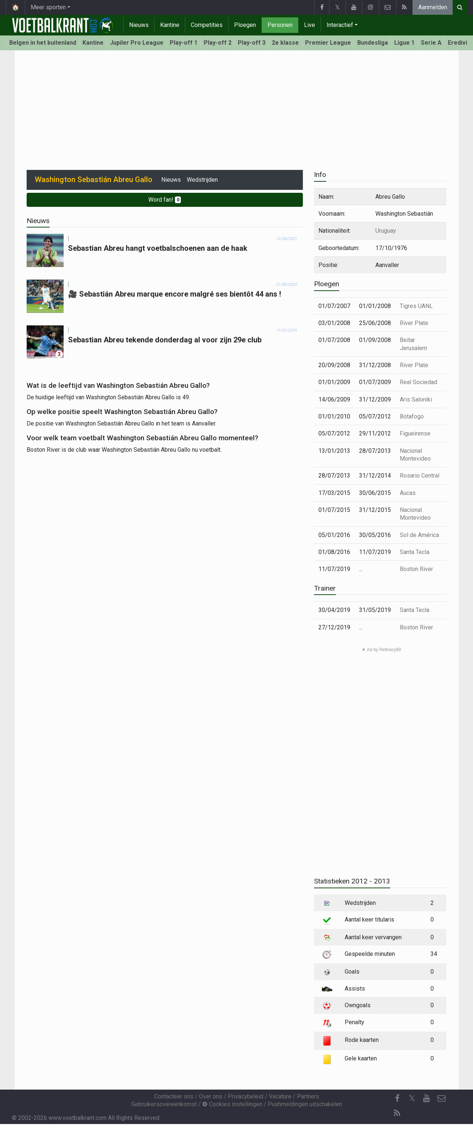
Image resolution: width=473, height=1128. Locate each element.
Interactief (340, 24)
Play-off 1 (183, 42)
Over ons (210, 1096)
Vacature (280, 1096)
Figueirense (415, 433)
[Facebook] (397, 1098)
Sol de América (419, 535)
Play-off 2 (218, 42)
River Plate (414, 323)
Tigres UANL (416, 306)
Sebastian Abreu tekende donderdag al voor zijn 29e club (164, 339)
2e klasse (285, 42)
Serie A (431, 42)
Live (309, 24)
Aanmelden (432, 7)
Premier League (328, 42)
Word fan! (164, 199)
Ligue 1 (404, 42)
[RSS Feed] (397, 1113)
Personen (280, 24)
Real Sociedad (418, 382)
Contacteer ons (173, 1096)
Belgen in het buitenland (42, 42)
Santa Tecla (414, 552)
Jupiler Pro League (136, 42)
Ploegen (245, 24)
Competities (207, 24)
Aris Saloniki (416, 399)
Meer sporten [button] (48, 7)
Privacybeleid (245, 1096)
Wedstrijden (202, 179)
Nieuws (139, 24)
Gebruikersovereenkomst (164, 1104)
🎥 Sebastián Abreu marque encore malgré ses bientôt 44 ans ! (174, 294)
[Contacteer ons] (441, 1098)
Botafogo (412, 416)
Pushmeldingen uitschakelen (305, 1104)
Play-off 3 (252, 42)
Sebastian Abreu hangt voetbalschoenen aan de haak (157, 248)
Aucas (408, 492)
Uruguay (385, 230)
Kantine (169, 24)
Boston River (416, 568)
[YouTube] (426, 1098)
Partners (308, 1096)
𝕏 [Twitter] (412, 1098)
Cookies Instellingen (232, 1104)
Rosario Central (419, 475)
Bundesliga (372, 42)
